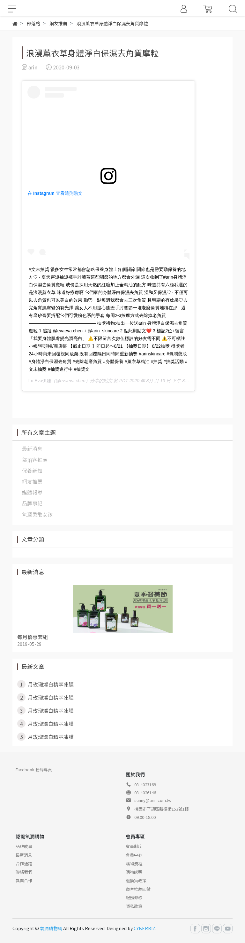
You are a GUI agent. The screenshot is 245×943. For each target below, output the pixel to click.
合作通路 (24, 863)
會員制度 (134, 846)
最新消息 (24, 855)
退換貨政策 (136, 880)
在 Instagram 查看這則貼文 (55, 193)
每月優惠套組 (32, 637)
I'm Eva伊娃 (39, 380)
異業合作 (24, 880)
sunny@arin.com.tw (152, 800)
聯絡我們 (24, 872)
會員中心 (134, 855)
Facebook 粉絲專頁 (34, 769)
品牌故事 (24, 846)
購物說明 (134, 872)
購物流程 (134, 863)
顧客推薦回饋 (138, 889)
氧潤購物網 (51, 928)
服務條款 (134, 897)
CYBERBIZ (144, 928)
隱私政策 (134, 906)
